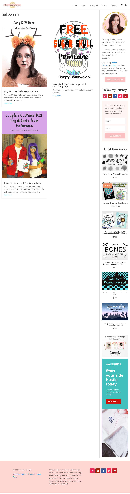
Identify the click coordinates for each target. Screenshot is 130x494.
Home (75, 5)
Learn (104, 5)
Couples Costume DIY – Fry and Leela (22, 183)
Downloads (94, 5)
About (114, 5)
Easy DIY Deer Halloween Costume (21, 91)
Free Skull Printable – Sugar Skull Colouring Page (69, 85)
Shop (82, 5)
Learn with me (115, 79)
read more (8, 103)
